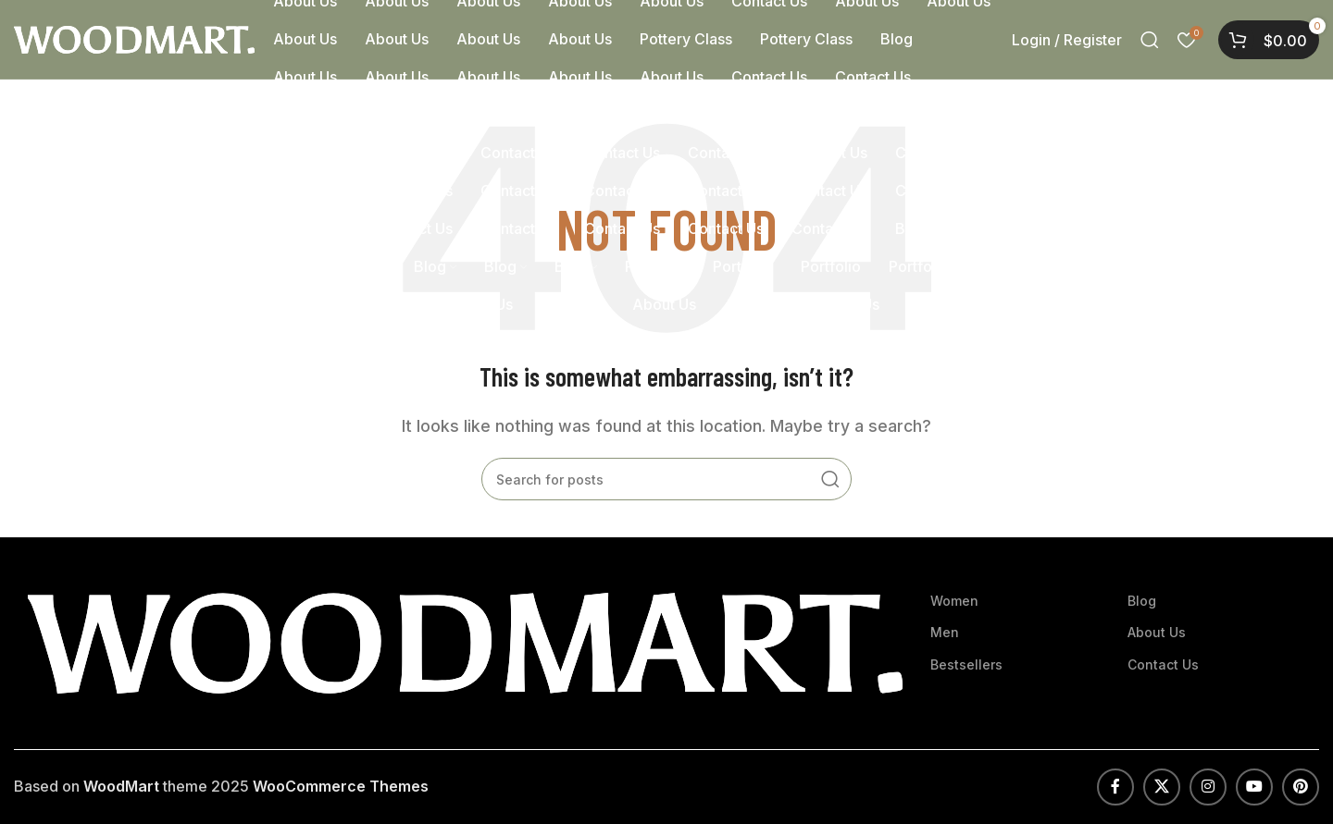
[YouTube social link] (1254, 787)
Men (944, 632)
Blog (1141, 601)
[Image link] (465, 642)
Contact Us (1163, 664)
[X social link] (1161, 787)
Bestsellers (966, 664)
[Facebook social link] (1115, 787)
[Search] (1149, 39)
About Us (1156, 632)
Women (954, 601)
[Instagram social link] (1208, 787)
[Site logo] (134, 38)
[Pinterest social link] (1300, 787)
